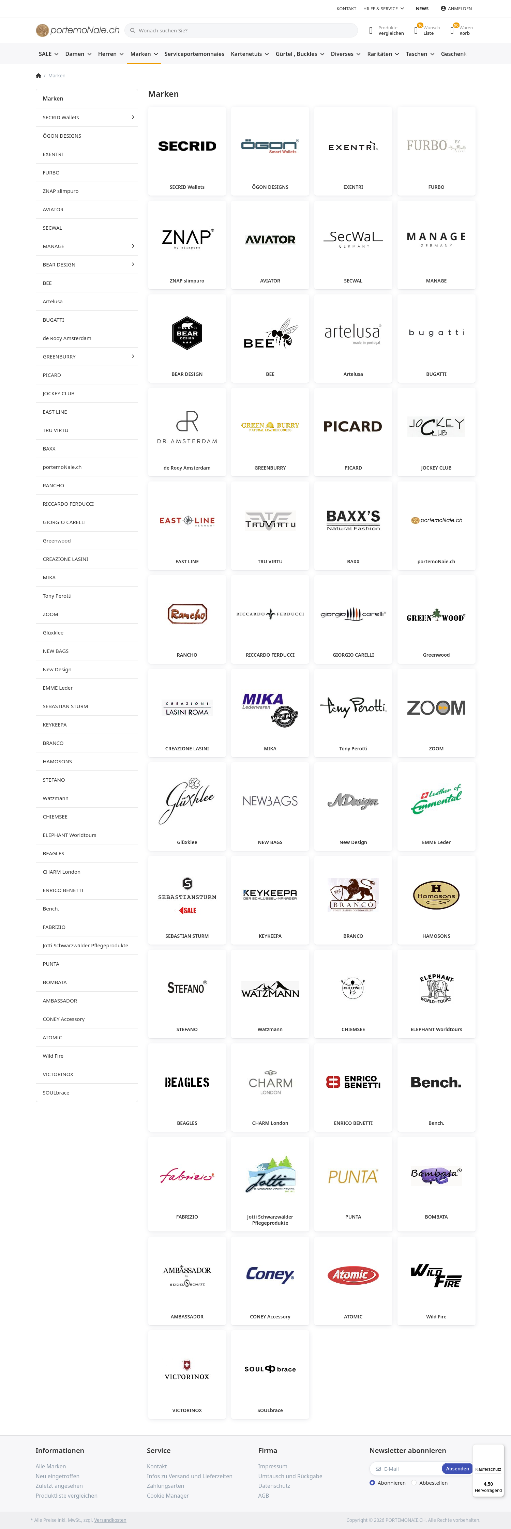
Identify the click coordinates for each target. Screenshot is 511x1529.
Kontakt (347, 8)
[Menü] (500, 1448)
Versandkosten (110, 1520)
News (422, 8)
